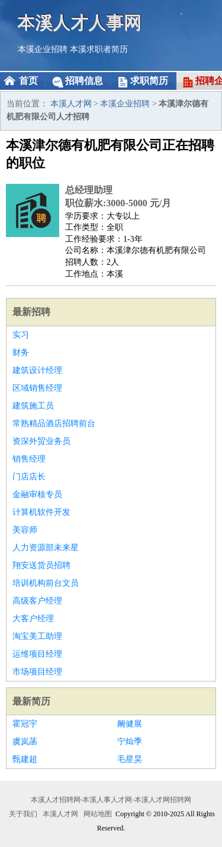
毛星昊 (129, 759)
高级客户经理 (37, 600)
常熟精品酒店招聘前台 (53, 423)
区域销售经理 (37, 388)
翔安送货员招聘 (41, 565)
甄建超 (24, 759)
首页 (28, 81)
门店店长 (29, 476)
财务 (20, 352)
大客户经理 (33, 618)
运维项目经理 (37, 654)
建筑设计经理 (37, 370)
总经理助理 (88, 190)
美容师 (24, 529)
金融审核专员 (37, 494)
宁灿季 (129, 741)
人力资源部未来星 (45, 547)
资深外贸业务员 (41, 441)
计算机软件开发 (41, 512)
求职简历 (149, 81)
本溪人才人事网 (80, 22)
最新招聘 (31, 312)
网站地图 (97, 814)
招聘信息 (84, 81)
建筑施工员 (33, 405)
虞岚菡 (24, 741)
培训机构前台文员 (45, 583)
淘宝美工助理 (37, 636)
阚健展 (129, 723)
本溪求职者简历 (99, 49)
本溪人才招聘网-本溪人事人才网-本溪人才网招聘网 (111, 800)
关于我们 (23, 814)
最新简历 (31, 701)
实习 (20, 334)
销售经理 (29, 459)
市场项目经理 (37, 671)
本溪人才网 (71, 103)
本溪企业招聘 (42, 49)
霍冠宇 (24, 723)
